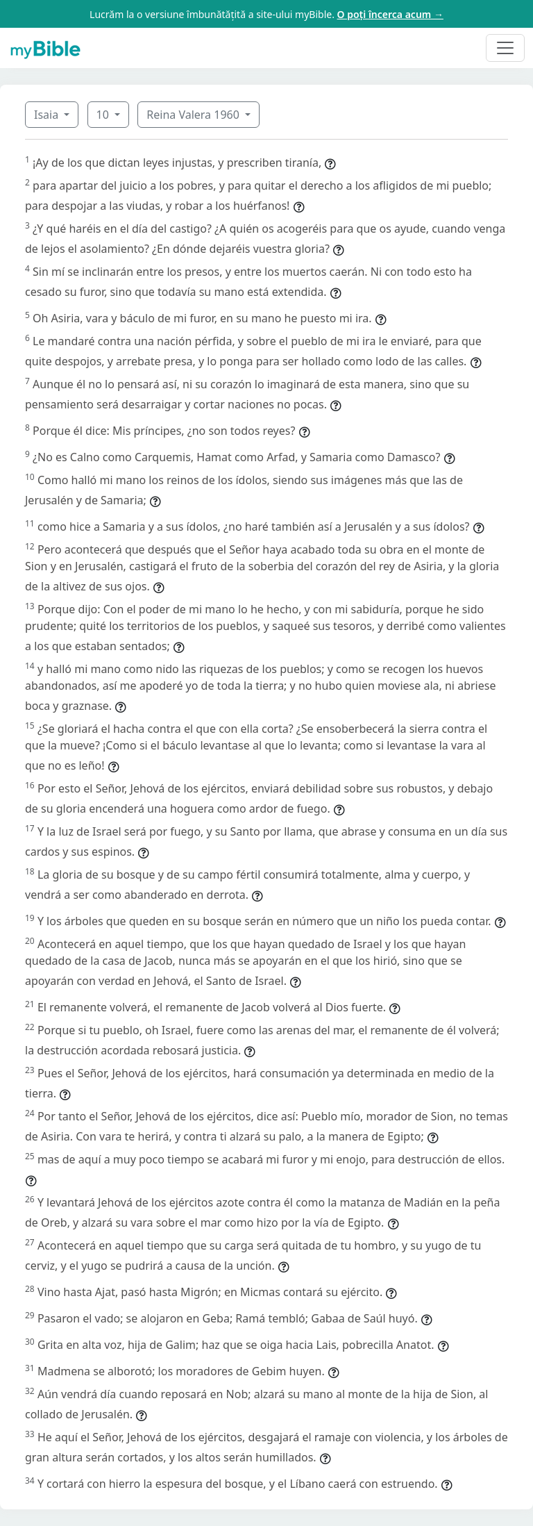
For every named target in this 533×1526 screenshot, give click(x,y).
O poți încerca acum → (390, 14)
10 (104, 114)
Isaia (47, 114)
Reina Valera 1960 (194, 114)
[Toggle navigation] (505, 48)
